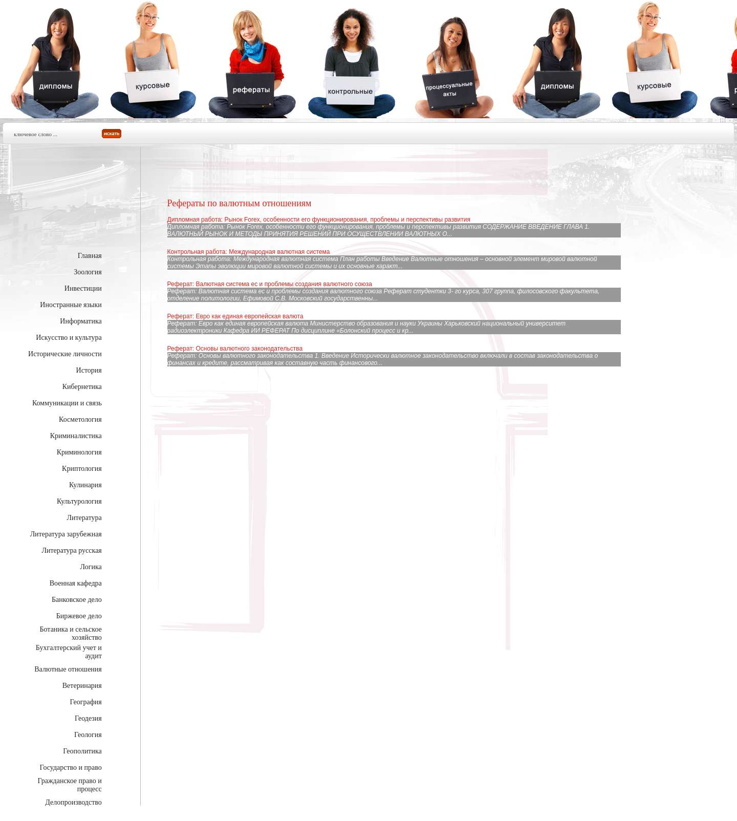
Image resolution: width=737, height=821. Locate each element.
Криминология (79, 452)
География (86, 702)
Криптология (82, 468)
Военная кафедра (76, 583)
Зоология (88, 272)
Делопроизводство (73, 802)
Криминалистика (76, 436)
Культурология (79, 501)
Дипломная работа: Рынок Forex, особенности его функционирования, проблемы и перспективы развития (318, 219)
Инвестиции (83, 288)
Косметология (80, 419)
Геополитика (82, 751)
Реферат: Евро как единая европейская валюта (235, 316)
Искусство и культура (68, 337)
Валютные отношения (68, 669)
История (89, 370)
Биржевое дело (79, 616)
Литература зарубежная (66, 534)
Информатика (81, 321)
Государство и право (71, 767)
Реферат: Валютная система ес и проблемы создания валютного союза (269, 284)
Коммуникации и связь (67, 403)
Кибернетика (82, 387)
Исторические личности (65, 354)
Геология (88, 735)
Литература (84, 518)
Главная (90, 256)
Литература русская (71, 550)
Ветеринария (82, 685)
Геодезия (88, 718)
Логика (91, 567)
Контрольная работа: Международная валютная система (248, 251)
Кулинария (85, 485)
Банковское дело (77, 599)
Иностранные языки (70, 305)
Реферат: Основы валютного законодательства (234, 348)
